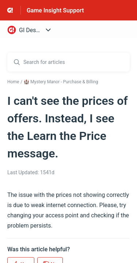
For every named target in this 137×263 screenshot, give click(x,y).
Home (13, 81)
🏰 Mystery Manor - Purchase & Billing (61, 81)
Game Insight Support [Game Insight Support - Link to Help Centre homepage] (55, 10)
